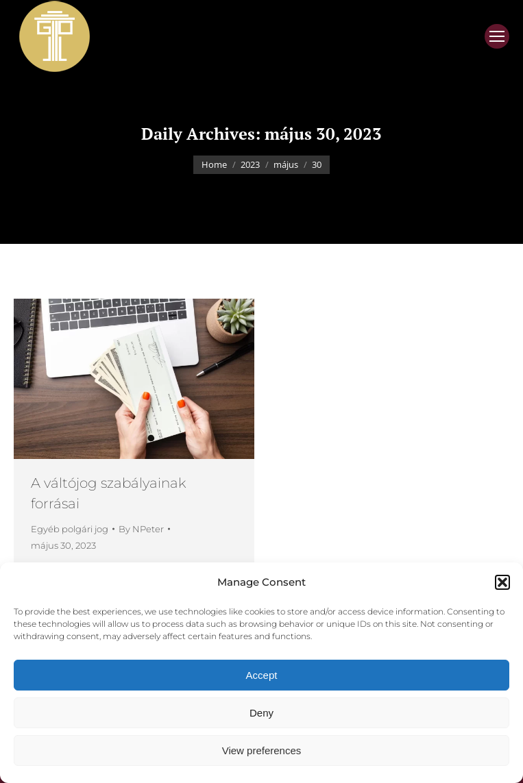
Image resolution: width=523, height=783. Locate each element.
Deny (261, 713)
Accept (262, 675)
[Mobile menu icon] (497, 36)
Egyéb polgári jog (69, 528)
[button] (502, 582)
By (141, 528)
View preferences (262, 750)
